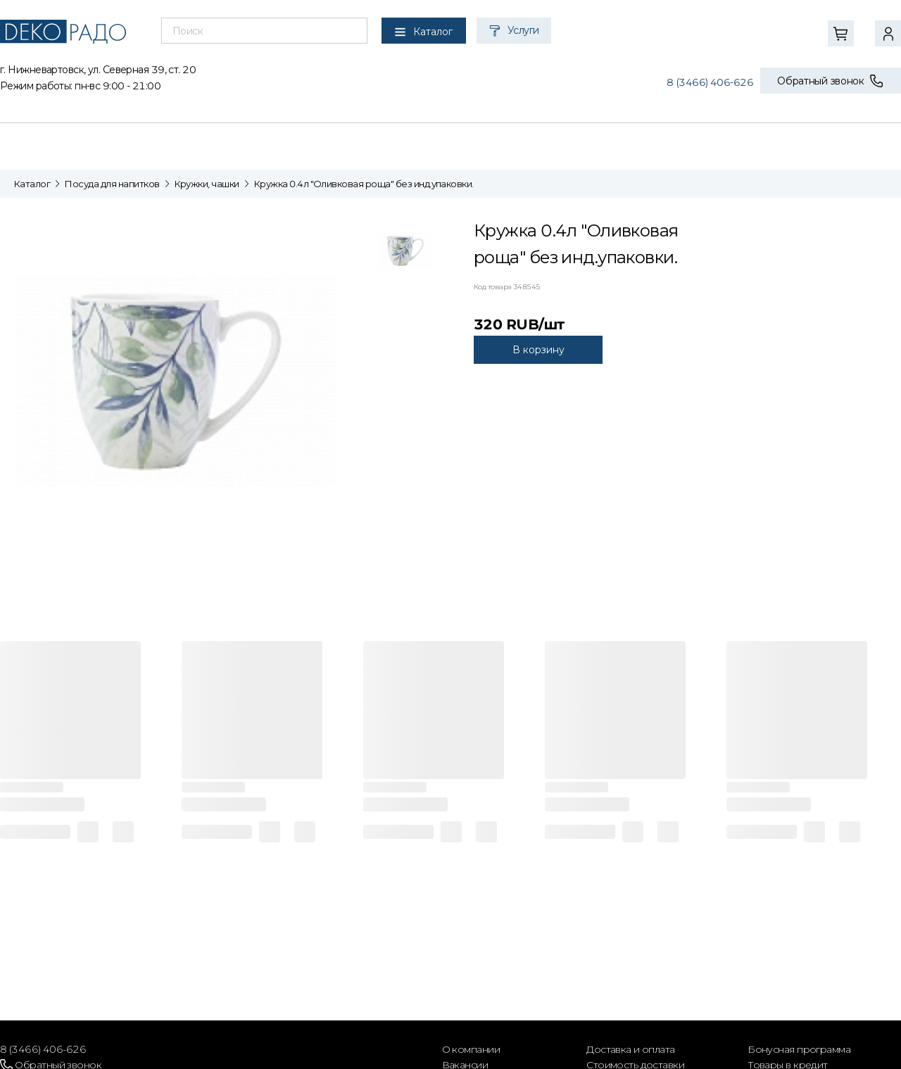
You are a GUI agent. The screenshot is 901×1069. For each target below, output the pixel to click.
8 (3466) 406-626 (710, 82)
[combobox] (264, 31)
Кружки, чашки (207, 183)
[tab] (405, 254)
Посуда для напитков (112, 183)
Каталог (32, 183)
